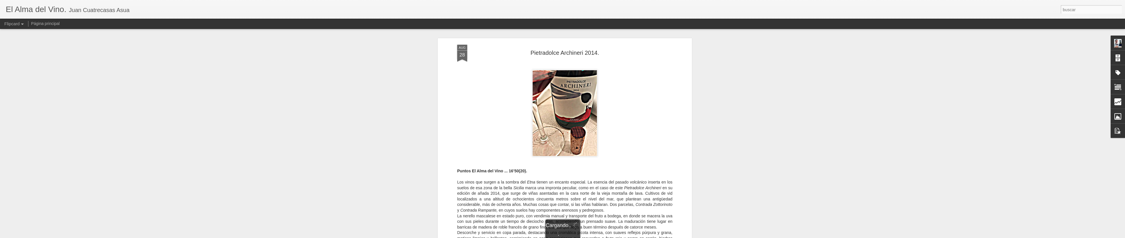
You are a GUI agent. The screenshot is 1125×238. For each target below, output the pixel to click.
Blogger (584, 235)
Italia (606, 178)
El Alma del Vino (593, 171)
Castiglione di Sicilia (556, 178)
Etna (596, 178)
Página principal (45, 23)
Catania (582, 178)
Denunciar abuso (604, 235)
